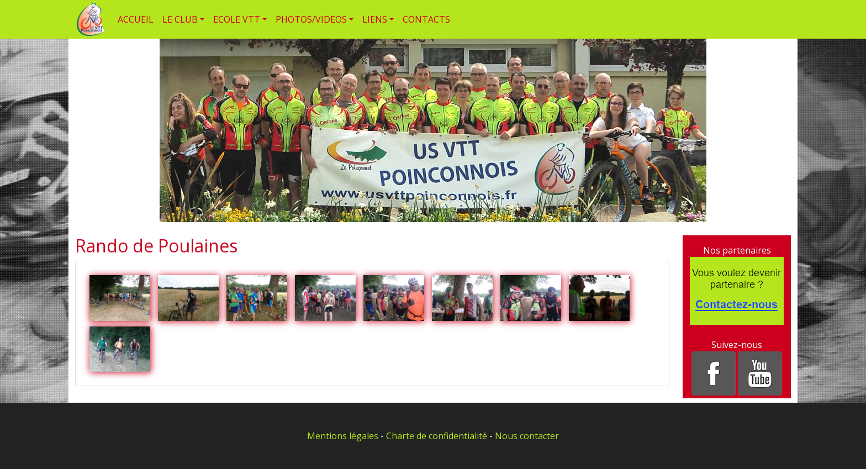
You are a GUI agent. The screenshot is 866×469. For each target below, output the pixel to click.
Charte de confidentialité (436, 436)
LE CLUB (180, 19)
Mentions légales (342, 436)
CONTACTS (426, 19)
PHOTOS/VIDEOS (311, 19)
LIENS (374, 19)
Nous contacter (527, 436)
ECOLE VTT (236, 19)
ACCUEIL (136, 19)
